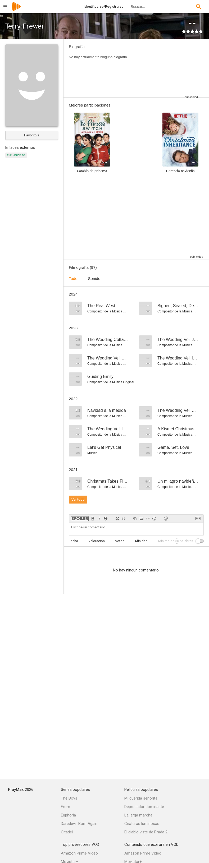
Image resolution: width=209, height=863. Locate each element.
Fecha (73, 541)
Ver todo (78, 499)
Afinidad (141, 541)
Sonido (94, 278)
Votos (119, 541)
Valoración (96, 541)
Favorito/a (31, 135)
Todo (73, 278)
